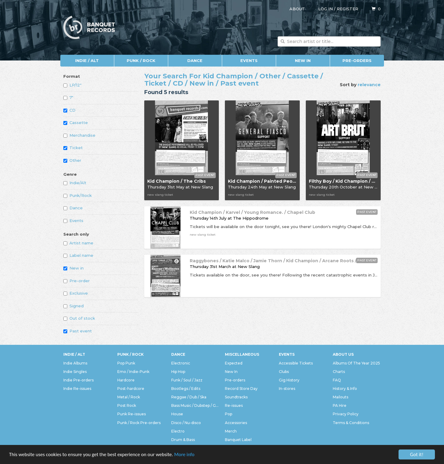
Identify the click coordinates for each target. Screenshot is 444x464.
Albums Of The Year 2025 (356, 363)
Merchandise (79, 135)
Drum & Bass (183, 439)
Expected (233, 363)
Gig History (289, 380)
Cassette (75, 122)
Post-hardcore (130, 388)
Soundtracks (236, 397)
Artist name (78, 242)
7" (68, 97)
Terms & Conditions (351, 422)
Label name (78, 255)
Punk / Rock (141, 60)
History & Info (345, 388)
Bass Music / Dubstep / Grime (195, 405)
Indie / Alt (87, 60)
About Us (343, 354)
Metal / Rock (128, 397)
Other (72, 160)
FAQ (337, 380)
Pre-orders (357, 60)
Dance (194, 60)
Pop (228, 414)
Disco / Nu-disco (186, 422)
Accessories (236, 422)
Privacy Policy (346, 414)
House (177, 414)
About (297, 8)
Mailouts (340, 397)
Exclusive (75, 293)
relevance (369, 84)
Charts (339, 371)
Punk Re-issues (131, 414)
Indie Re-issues (77, 388)
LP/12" (72, 85)
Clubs (284, 371)
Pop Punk (126, 363)
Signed (73, 305)
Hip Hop (178, 371)
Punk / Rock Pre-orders (139, 422)
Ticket (73, 147)
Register (347, 8)
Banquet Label (238, 439)
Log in (325, 8)
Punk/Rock (77, 195)
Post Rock (126, 405)
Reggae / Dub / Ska (188, 397)
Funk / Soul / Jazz (186, 380)
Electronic (180, 363)
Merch (231, 431)
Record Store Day (241, 388)
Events (249, 60)
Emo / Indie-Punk (133, 371)
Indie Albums (75, 363)
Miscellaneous (242, 354)
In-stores (287, 388)
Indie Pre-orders (78, 380)
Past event (77, 330)
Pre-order (76, 280)
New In (303, 60)
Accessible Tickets (296, 363)
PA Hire (339, 405)
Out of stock (79, 318)
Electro (178, 431)
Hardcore (126, 380)
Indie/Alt (74, 182)
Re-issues (234, 405)
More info (187, 455)
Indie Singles (75, 371)
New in (73, 268)
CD (69, 110)
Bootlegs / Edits (185, 388)
